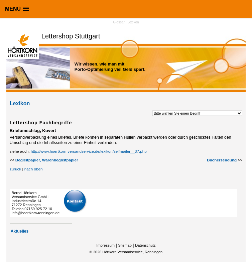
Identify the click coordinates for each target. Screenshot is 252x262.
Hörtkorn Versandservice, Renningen (132, 252)
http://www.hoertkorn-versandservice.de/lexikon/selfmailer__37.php (89, 151)
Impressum (106, 245)
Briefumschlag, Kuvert (33, 130)
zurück (15, 169)
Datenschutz (145, 245)
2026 (97, 252)
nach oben (33, 169)
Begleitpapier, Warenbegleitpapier (46, 160)
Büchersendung (222, 160)
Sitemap (124, 245)
